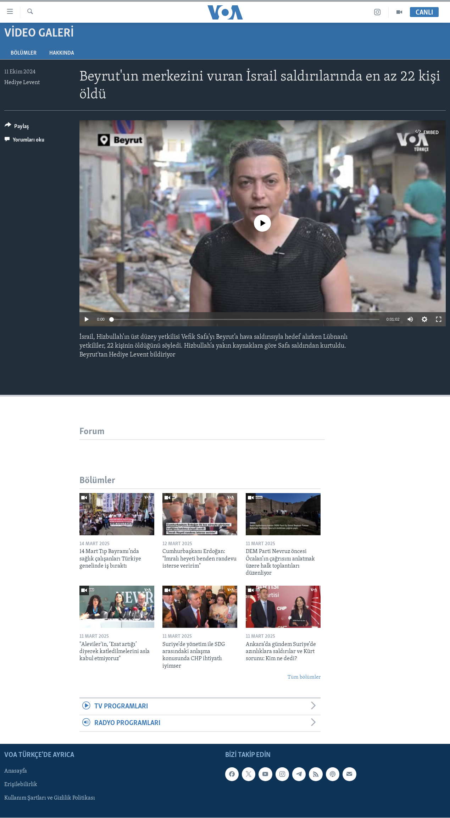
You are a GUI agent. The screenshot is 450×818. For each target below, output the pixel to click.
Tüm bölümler (304, 677)
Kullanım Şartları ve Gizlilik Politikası (49, 798)
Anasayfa (15, 771)
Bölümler (24, 53)
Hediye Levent (22, 82)
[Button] (17, 127)
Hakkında (61, 53)
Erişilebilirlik (20, 785)
